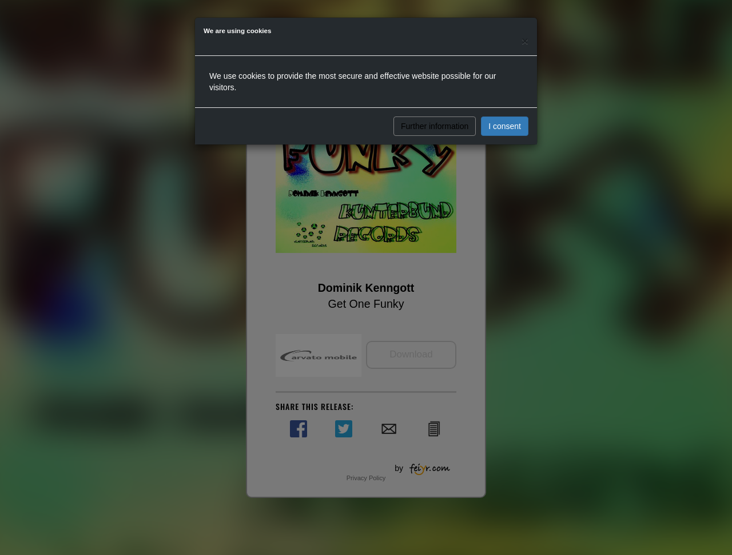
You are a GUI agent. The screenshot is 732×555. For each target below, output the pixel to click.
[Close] (525, 41)
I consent (504, 126)
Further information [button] (434, 126)
